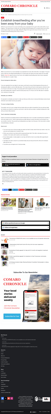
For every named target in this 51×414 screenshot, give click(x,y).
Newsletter (3, 390)
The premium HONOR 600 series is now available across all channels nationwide (29, 238)
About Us (3, 355)
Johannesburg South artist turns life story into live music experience (26, 244)
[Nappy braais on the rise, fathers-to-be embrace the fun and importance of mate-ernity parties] (25, 203)
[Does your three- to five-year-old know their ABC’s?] (42, 202)
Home (2, 14)
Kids (6, 14)
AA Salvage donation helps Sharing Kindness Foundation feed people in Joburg (29, 262)
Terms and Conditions (5, 364)
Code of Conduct (4, 361)
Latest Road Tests (4, 386)
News (48, 411)
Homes (2, 388)
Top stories (44, 411)
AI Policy (2, 366)
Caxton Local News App (5, 392)
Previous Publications (5, 357)
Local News (3, 373)
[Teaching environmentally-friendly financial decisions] (8, 202)
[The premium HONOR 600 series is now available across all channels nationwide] (4, 240)
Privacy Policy (4, 359)
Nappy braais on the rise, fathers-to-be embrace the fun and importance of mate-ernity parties (25, 210)
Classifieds (3, 384)
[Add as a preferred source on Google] (7, 10)
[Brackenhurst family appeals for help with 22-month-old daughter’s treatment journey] (4, 252)
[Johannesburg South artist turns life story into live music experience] (4, 246)
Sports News (3, 377)
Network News (4, 375)
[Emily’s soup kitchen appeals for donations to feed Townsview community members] (4, 258)
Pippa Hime (7, 75)
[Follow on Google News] (37, 164)
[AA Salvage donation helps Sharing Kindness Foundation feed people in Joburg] (4, 263)
